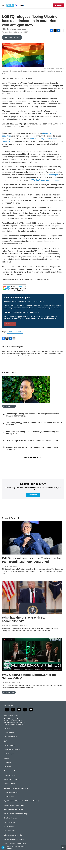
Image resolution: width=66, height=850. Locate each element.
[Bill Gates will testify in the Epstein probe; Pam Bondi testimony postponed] (32, 538)
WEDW (15, 720)
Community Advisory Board (12, 749)
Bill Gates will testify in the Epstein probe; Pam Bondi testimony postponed (32, 559)
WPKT (17, 722)
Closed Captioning (9, 822)
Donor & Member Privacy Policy (14, 805)
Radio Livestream (9, 784)
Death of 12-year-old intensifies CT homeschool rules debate (32, 441)
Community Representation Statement (16, 788)
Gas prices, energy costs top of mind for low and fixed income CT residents (34, 424)
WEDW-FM (7, 722)
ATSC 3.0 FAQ (19, 724)
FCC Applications (9, 826)
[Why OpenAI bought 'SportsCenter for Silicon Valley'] (32, 654)
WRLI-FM (22, 722)
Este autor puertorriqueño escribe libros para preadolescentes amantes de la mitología (32, 415)
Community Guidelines (11, 792)
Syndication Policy (9, 831)
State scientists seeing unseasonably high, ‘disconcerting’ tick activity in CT (32, 433)
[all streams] (63, 847)
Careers (6, 758)
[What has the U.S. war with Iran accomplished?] (32, 597)
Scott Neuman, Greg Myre (10, 625)
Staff (5, 741)
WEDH (6, 720)
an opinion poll (52, 175)
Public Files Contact (9, 724)
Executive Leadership (10, 737)
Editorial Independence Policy (13, 835)
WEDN (10, 720)
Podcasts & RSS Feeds (11, 779)
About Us (7, 728)
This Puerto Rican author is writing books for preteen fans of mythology (32, 448)
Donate (59, 5)
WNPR (13, 722)
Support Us (7, 766)
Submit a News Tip (10, 771)
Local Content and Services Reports (15, 843)
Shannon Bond (6, 682)
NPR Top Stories (15, 332)
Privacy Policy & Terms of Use (13, 809)
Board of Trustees (9, 745)
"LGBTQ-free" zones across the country (44, 180)
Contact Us (7, 762)
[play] (3, 848)
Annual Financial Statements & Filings (16, 814)
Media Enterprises (9, 754)
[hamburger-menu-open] (3, 5)
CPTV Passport (9, 796)
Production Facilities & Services (14, 839)
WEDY (20, 720)
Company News (9, 732)
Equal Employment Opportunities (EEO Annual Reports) (21, 801)
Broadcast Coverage (10, 818)
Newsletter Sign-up (10, 775)
